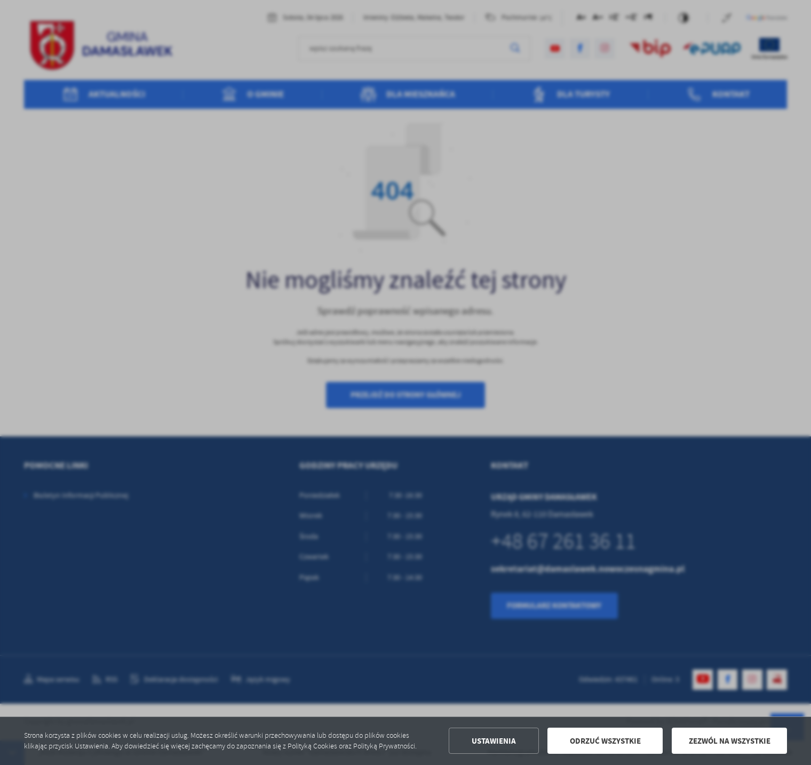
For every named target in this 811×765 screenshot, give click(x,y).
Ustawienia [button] (494, 741)
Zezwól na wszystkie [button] (729, 741)
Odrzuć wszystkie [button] (605, 741)
